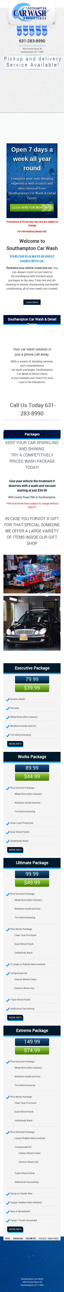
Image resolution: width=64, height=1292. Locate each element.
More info (15, 743)
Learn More (32, 302)
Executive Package (32, 668)
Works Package (32, 756)
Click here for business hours (32, 45)
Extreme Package (32, 1030)
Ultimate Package (32, 862)
